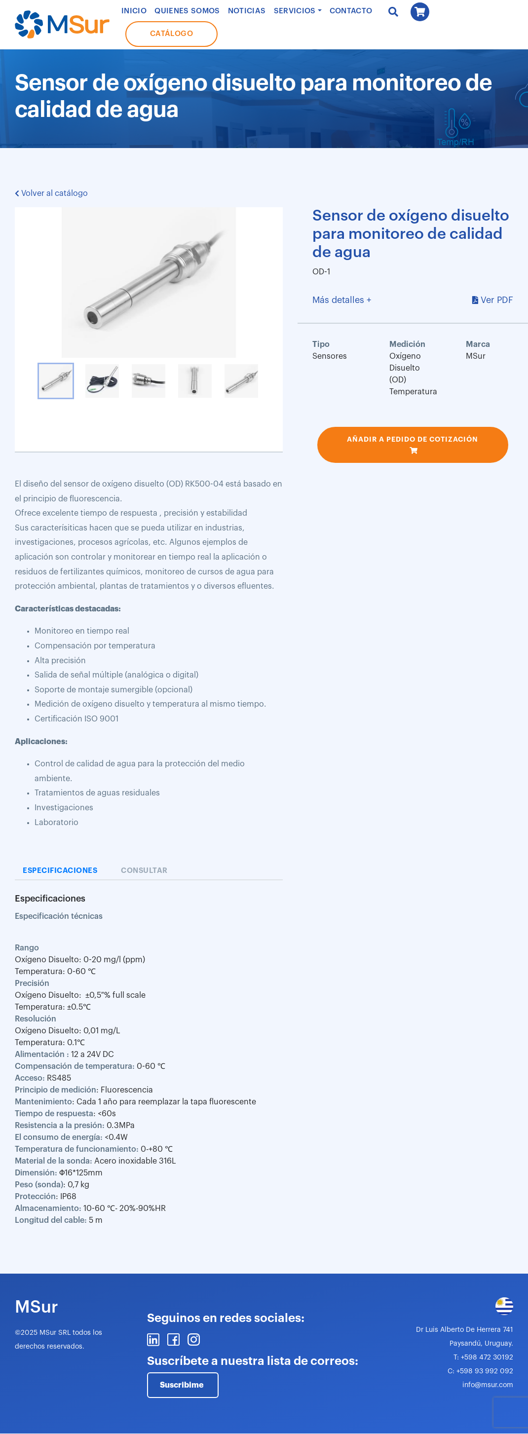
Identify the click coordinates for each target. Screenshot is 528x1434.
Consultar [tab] (144, 870)
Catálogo (171, 34)
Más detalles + (341, 300)
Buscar (393, 11)
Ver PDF (497, 300)
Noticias (247, 11)
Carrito (420, 11)
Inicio (134, 11)
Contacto (351, 11)
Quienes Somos (187, 11)
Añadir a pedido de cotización (412, 439)
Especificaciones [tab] (60, 870)
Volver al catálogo (51, 193)
